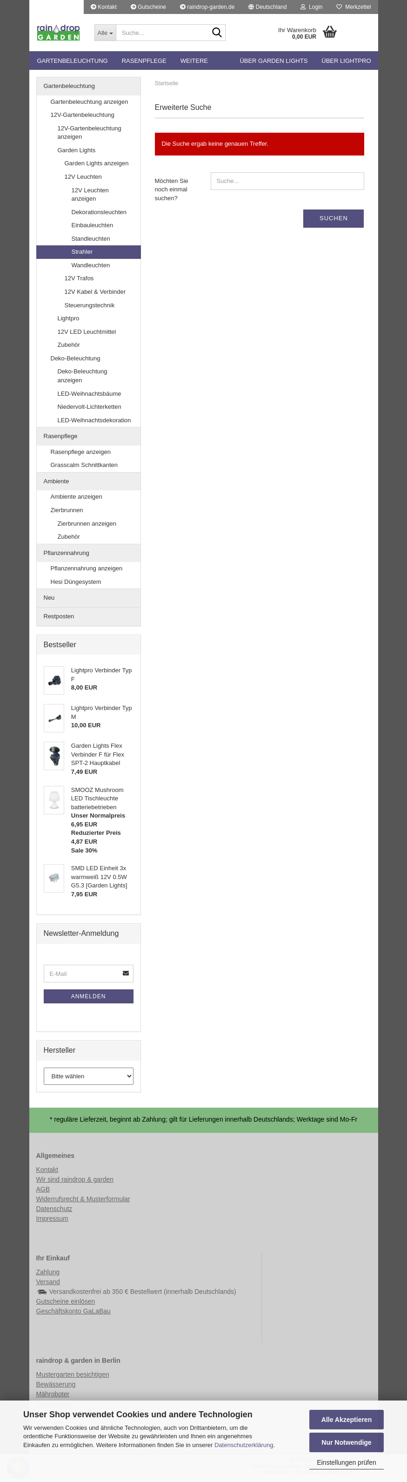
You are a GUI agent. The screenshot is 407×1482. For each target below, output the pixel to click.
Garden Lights (77, 150)
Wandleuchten (91, 265)
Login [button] (311, 7)
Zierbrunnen (67, 510)
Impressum (52, 1218)
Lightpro (69, 318)
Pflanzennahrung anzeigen (87, 568)
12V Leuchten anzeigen (90, 195)
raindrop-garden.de (207, 7)
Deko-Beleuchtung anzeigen (82, 376)
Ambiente (56, 481)
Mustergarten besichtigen (72, 1374)
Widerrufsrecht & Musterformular (83, 1199)
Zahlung (48, 1272)
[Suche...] (105, 32)
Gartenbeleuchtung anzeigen (89, 101)
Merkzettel (353, 7)
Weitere (194, 60)
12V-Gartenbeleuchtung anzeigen (89, 133)
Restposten (59, 616)
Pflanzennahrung (66, 552)
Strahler (82, 251)
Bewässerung (56, 1384)
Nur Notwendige (346, 1442)
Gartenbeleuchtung (72, 60)
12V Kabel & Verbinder (95, 291)
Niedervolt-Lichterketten (89, 406)
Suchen (334, 218)
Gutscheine (148, 7)
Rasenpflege (144, 60)
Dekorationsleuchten (99, 212)
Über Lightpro (346, 60)
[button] (267, 7)
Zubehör (69, 344)
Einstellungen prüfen (346, 1462)
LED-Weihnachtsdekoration (94, 420)
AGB (43, 1189)
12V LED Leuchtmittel (87, 331)
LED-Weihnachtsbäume (89, 393)
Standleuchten (91, 238)
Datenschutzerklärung (243, 1444)
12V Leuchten (83, 176)
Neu (49, 597)
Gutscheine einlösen (65, 1301)
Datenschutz (54, 1208)
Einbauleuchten (92, 225)
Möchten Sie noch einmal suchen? (171, 189)
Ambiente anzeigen (76, 496)
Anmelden (88, 996)
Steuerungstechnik (90, 305)
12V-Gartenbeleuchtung (82, 114)
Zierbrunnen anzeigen (87, 523)
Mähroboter (53, 1394)
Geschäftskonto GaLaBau (73, 1311)
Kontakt (104, 7)
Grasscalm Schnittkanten (84, 464)
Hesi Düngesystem (76, 581)
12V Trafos (79, 278)
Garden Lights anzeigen (97, 163)
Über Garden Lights (273, 60)
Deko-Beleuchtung (75, 358)
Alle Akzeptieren (346, 1419)
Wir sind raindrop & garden (75, 1179)
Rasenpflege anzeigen (81, 451)
